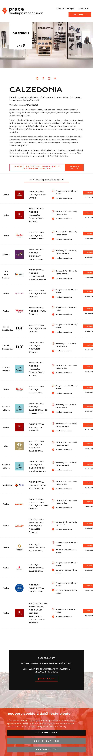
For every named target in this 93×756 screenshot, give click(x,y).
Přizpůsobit (46, 749)
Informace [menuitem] (80, 14)
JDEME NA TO (46, 679)
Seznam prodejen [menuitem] (65, 9)
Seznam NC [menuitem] (83, 9)
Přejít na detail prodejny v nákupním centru (37, 167)
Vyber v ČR (74, 167)
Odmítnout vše (46, 741)
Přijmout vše (46, 733)
